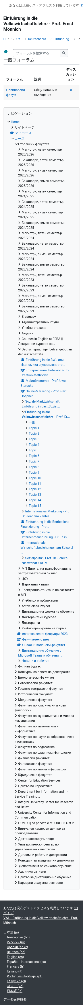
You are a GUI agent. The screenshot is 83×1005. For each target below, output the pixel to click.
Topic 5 (34, 450)
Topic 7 (34, 461)
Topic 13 (35, 495)
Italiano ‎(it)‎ (14, 971)
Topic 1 (34, 428)
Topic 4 (34, 445)
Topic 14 (35, 500)
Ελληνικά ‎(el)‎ (16, 981)
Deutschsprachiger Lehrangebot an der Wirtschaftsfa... (38, 39)
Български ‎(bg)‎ (18, 937)
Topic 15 (35, 506)
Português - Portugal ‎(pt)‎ (24, 976)
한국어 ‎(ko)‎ (15, 986)
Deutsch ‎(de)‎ (16, 952)
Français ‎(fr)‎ (15, 966)
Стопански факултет (19, 39)
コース (20, 139)
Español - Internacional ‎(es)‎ (26, 962)
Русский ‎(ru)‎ (16, 942)
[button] (6, 53)
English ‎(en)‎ (15, 957)
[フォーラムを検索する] (36, 53)
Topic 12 (35, 489)
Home (4, 39)
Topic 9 (34, 473)
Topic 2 (34, 434)
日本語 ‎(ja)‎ (11, 932)
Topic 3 (34, 439)
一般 (32, 422)
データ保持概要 (15, 999)
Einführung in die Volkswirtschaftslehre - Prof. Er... (63, 39)
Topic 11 (35, 484)
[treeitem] (41, 502)
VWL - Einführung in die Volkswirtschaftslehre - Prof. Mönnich (40, 920)
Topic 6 (34, 456)
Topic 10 (35, 478)
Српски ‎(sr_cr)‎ (17, 947)
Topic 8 (34, 467)
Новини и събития (35, 661)
